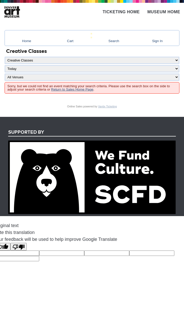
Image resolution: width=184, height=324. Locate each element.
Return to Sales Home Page (72, 89)
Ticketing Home (121, 12)
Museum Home (163, 12)
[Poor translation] (18, 247)
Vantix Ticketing (107, 106)
